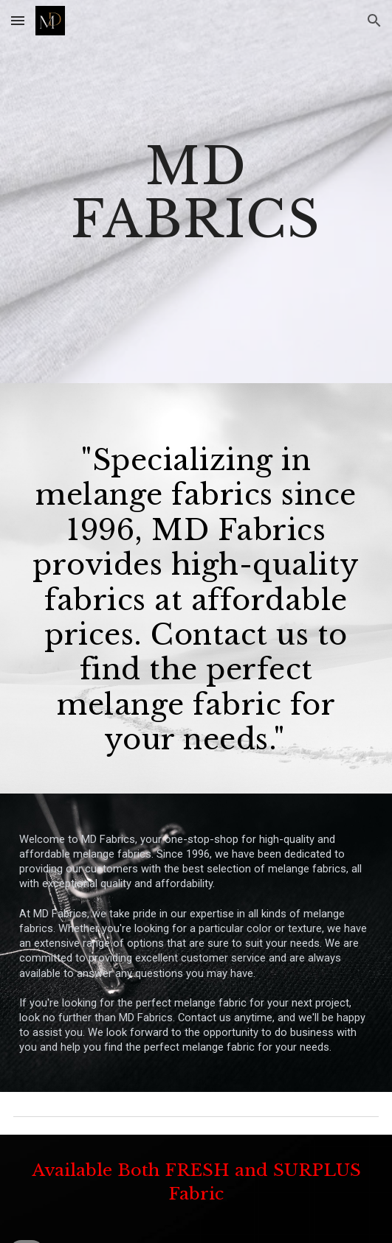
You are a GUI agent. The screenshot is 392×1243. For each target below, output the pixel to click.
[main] (196, 192)
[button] (17, 20)
